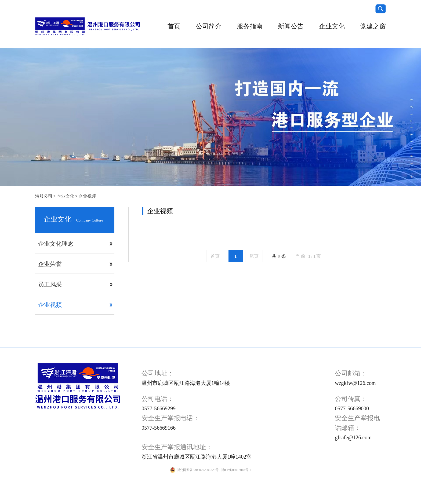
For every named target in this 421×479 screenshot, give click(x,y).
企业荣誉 (50, 264)
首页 (174, 26)
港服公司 (43, 196)
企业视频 (87, 196)
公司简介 (209, 26)
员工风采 (50, 284)
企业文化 (332, 26)
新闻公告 (291, 26)
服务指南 (250, 26)
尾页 (254, 256)
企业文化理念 (56, 243)
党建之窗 (373, 26)
